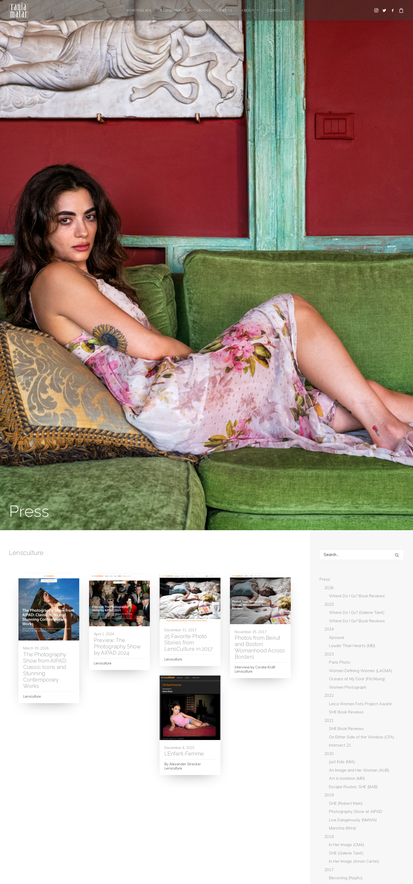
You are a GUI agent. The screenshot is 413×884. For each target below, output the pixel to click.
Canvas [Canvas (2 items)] (330, 671)
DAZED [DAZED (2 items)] (329, 680)
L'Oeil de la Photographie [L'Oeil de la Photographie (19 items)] (346, 706)
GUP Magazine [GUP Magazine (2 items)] (335, 689)
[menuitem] (139, 10)
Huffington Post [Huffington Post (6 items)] (338, 697)
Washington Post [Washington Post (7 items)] (368, 767)
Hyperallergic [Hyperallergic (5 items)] (375, 697)
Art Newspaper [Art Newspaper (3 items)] (359, 645)
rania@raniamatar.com (301, 819)
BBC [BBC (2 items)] (348, 654)
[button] (376, 10)
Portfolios (139, 10)
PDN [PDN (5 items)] (363, 732)
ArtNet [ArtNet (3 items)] (330, 645)
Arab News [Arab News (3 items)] (378, 637)
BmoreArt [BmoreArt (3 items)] (332, 663)
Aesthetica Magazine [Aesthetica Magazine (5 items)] (341, 637)
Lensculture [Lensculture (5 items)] (334, 724)
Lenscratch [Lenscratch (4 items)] (373, 715)
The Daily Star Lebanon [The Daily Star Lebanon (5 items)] (343, 750)
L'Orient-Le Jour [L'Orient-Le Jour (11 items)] (338, 715)
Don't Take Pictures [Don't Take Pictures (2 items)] (361, 680)
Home (14, 819)
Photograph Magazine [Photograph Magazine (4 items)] (343, 741)
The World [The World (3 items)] (333, 767)
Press (226, 10)
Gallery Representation (30, 826)
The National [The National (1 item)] (334, 758)
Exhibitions (175, 10)
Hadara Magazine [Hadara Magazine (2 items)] (372, 689)
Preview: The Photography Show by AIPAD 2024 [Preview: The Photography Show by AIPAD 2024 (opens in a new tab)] (117, 230)
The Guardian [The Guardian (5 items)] (384, 750)
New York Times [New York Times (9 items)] (336, 732)
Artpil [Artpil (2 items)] (388, 645)
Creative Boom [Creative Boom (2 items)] (359, 671)
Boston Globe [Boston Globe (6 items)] (363, 663)
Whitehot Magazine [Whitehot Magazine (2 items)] (340, 784)
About (250, 10)
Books (204, 10)
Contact (276, 10)
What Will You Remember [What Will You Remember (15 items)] (345, 776)
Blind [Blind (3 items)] (367, 654)
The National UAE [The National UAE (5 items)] (371, 758)
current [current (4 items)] (390, 671)
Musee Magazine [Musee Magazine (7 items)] (368, 724)
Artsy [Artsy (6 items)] (329, 654)
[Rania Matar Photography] (18, 10)
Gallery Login (20, 833)
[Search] (361, 138)
